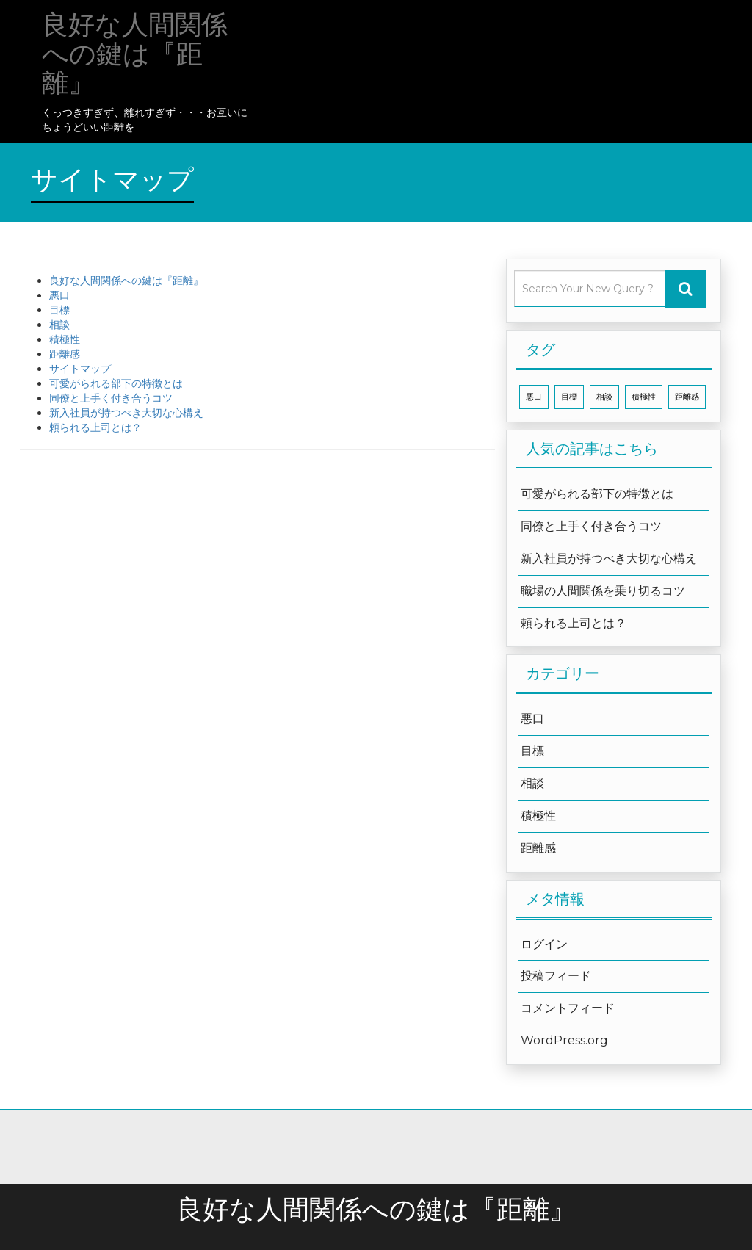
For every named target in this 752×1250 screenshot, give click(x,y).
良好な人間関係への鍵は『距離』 (126, 280)
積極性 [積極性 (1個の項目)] (644, 397)
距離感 (64, 354)
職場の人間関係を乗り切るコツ (603, 591)
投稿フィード (556, 976)
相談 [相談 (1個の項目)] (604, 397)
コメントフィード (568, 1008)
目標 (59, 310)
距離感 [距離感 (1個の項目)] (687, 397)
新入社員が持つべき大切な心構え (126, 412)
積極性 (64, 339)
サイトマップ (80, 368)
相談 (59, 324)
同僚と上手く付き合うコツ (111, 398)
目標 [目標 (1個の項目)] (569, 397)
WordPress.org (564, 1040)
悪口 (59, 295)
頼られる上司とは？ (95, 427)
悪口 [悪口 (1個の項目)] (534, 397)
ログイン (544, 944)
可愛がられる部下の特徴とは (116, 383)
